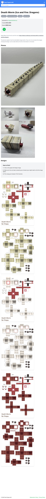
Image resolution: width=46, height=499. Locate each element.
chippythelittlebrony (12, 20)
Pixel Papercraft (7, 2)
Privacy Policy (42, 497)
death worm (26, 16)
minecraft (4, 16)
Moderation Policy (34, 497)
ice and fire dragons (12, 16)
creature (20, 16)
